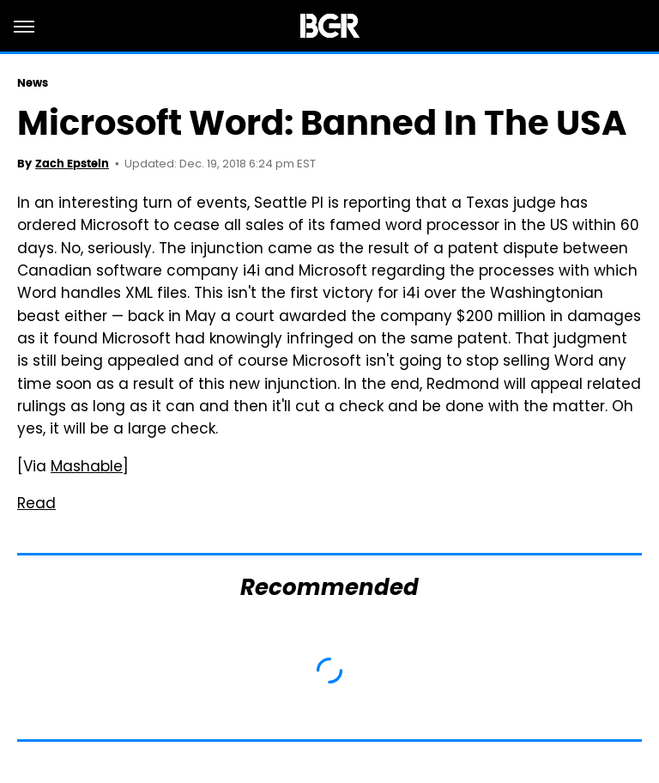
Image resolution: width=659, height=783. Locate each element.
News (32, 83)
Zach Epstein (72, 163)
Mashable (87, 468)
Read (36, 505)
